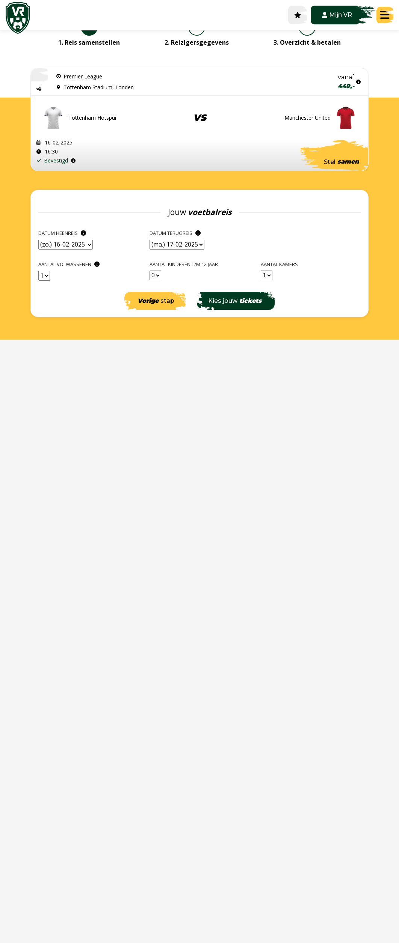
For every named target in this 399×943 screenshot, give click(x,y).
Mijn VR (337, 14)
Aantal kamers (279, 264)
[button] (39, 88)
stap (156, 300)
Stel (341, 161)
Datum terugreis (176, 233)
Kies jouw (234, 300)
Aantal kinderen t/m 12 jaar (184, 264)
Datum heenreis (63, 233)
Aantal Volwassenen (69, 264)
